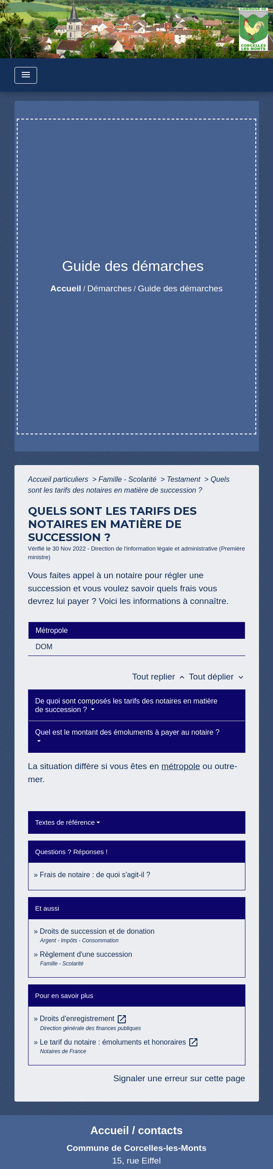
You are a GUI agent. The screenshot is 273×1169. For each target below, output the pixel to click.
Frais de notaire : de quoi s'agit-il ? (95, 875)
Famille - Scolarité (128, 479)
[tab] (136, 630)
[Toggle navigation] (25, 75)
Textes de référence (65, 822)
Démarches (109, 288)
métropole (181, 766)
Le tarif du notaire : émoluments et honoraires (119, 1042)
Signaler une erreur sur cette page (179, 1078)
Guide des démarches (180, 288)
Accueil (65, 288)
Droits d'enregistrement (83, 1018)
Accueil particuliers (59, 479)
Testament (184, 479)
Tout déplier (217, 676)
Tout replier (160, 676)
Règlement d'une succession (86, 954)
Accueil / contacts (136, 1130)
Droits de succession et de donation (97, 931)
